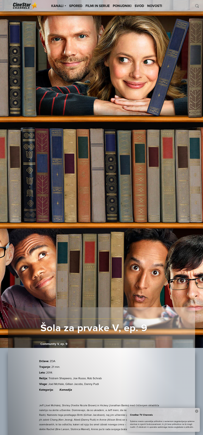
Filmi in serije (97, 6)
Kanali (58, 6)
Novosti (154, 6)
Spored (75, 6)
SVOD (139, 6)
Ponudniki (122, 6)
